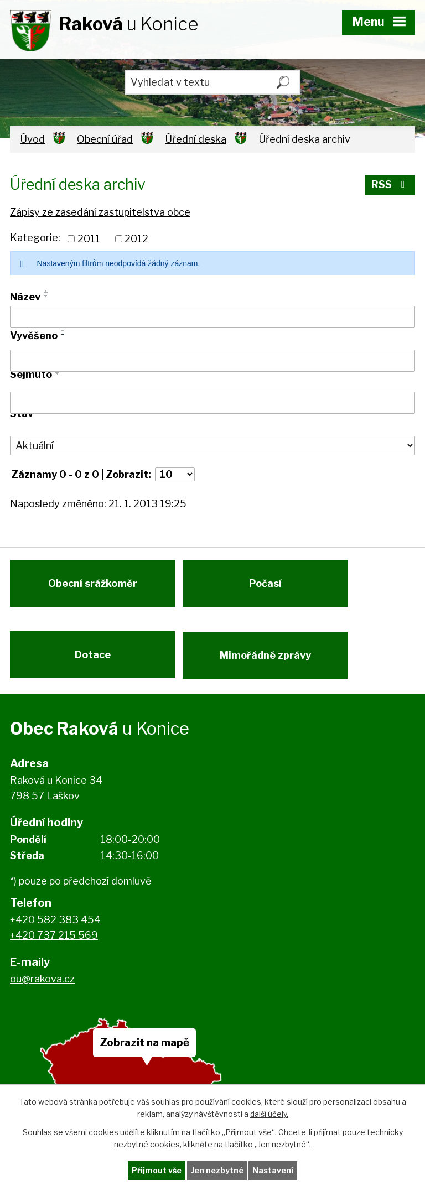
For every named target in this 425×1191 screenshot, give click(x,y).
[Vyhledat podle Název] (212, 317)
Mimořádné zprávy (267, 659)
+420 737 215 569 (54, 941)
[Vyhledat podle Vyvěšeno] (212, 361)
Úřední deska (195, 139)
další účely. (269, 1114)
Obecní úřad (105, 139)
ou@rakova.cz (42, 984)
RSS (390, 185)
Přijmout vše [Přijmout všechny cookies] (157, 1171)
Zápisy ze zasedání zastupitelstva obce (100, 212)
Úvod (32, 139)
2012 (136, 239)
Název (25, 297)
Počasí (267, 585)
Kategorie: (35, 237)
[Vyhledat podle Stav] (212, 446)
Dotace (93, 659)
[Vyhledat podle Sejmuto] (212, 403)
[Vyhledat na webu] (212, 82)
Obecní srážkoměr (92, 585)
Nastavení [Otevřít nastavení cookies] (273, 1171)
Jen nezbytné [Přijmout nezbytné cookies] (217, 1171)
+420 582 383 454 (55, 925)
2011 (88, 239)
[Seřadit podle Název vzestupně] (46, 291)
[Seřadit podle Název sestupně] (46, 296)
